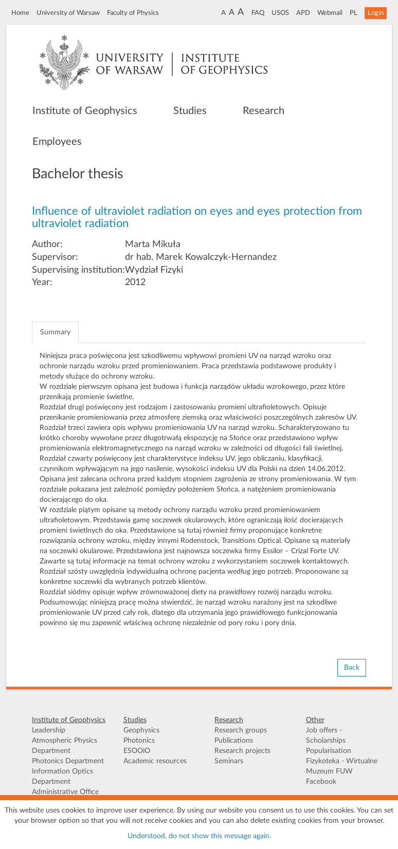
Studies (190, 111)
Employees (57, 142)
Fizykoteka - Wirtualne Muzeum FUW (341, 766)
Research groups (240, 730)
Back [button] (351, 667)
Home (20, 13)
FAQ (257, 13)
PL (353, 13)
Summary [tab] (55, 332)
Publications (233, 740)
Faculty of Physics (133, 13)
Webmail (329, 13)
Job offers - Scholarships (326, 735)
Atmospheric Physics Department (64, 745)
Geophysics (141, 730)
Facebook (321, 781)
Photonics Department (68, 761)
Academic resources (155, 761)
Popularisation (328, 750)
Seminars (228, 761)
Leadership (48, 730)
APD (303, 13)
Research (263, 111)
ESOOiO (136, 750)
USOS (280, 13)
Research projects (242, 750)
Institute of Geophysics (84, 111)
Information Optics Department (62, 776)
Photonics (139, 740)
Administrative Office (65, 792)
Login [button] (376, 13)
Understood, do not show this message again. (199, 836)
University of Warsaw (68, 13)
